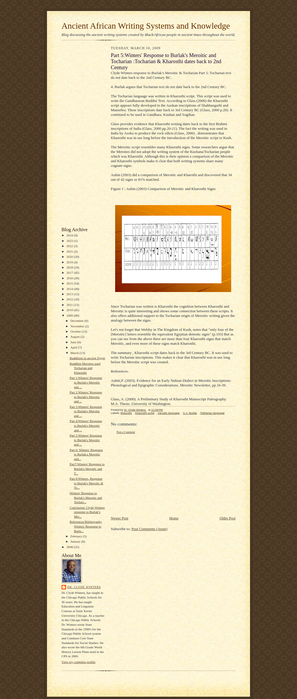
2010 (70, 310)
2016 (70, 278)
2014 (70, 289)
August (75, 336)
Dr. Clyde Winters (84, 587)
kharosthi (126, 413)
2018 (70, 267)
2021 (70, 251)
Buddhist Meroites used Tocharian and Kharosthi (85, 368)
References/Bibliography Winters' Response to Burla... (86, 526)
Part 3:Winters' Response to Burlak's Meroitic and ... (86, 411)
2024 (70, 235)
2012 (70, 299)
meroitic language (169, 413)
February (76, 536)
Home (174, 518)
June (73, 342)
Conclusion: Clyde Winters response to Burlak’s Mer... (87, 512)
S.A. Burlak (190, 413)
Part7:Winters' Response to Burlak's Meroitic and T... (87, 468)
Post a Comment (126, 432)
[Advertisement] (78, 135)
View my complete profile (78, 662)
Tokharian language (212, 413)
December (77, 320)
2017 (70, 272)
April (74, 347)
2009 (70, 315)
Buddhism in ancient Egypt (87, 358)
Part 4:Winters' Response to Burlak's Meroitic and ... (86, 425)
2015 (70, 283)
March (75, 353)
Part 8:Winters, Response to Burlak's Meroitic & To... (86, 483)
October (76, 331)
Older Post (228, 518)
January (76, 541)
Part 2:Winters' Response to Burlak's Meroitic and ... (86, 396)
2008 (70, 547)
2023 (70, 240)
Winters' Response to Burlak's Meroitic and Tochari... (86, 497)
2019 (70, 262)
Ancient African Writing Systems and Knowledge (145, 25)
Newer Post (119, 518)
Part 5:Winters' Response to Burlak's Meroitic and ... (86, 440)
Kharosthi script (144, 413)
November (77, 326)
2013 (70, 294)
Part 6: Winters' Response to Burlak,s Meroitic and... (86, 454)
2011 (70, 304)
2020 (70, 256)
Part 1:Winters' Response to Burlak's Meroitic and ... (86, 382)
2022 (70, 246)
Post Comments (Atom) (150, 529)
